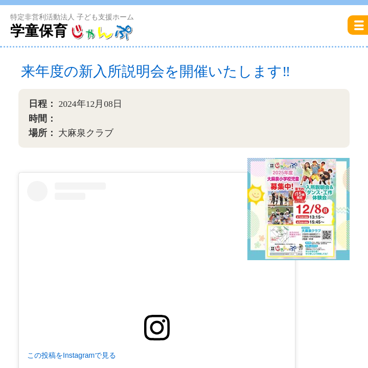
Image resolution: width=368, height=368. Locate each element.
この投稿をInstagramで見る (71, 355)
